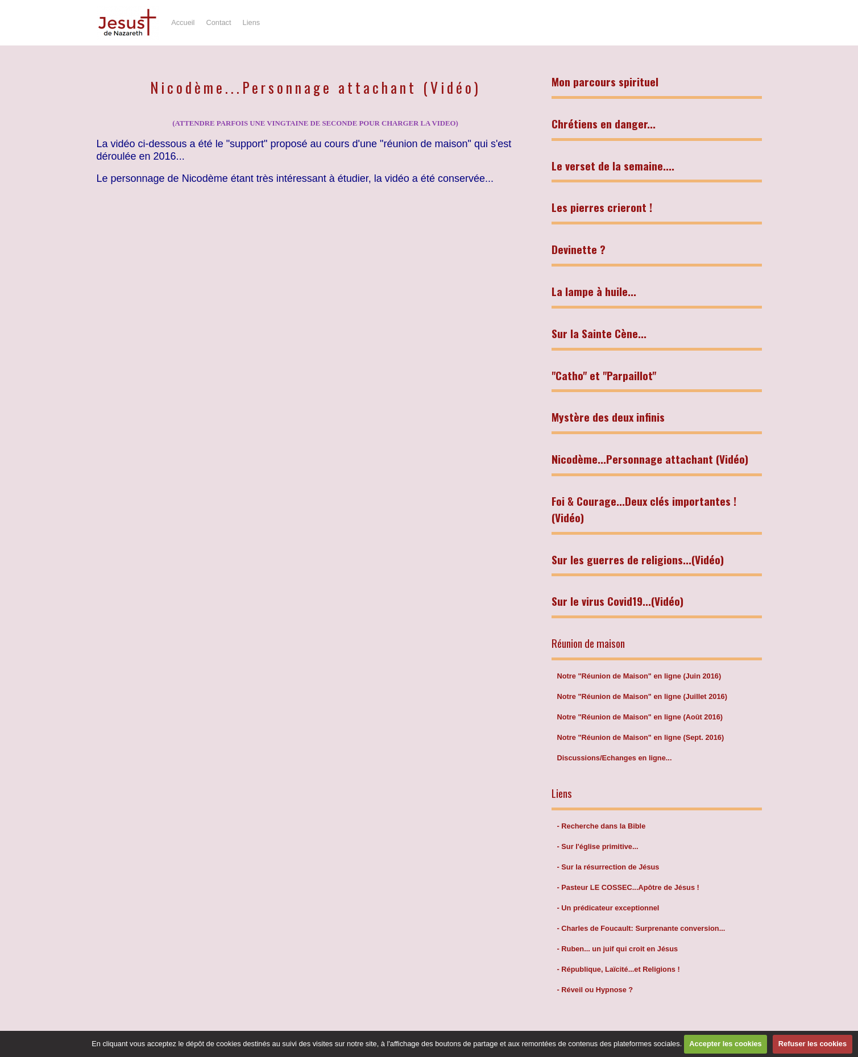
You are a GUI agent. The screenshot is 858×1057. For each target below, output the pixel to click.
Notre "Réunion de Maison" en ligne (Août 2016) (640, 717)
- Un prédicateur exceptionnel (608, 908)
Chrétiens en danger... (604, 123)
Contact (218, 22)
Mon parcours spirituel (605, 81)
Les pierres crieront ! (602, 207)
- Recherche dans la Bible (601, 826)
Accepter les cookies (725, 1043)
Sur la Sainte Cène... (599, 333)
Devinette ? (579, 249)
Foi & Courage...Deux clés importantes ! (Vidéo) (644, 509)
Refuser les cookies (812, 1043)
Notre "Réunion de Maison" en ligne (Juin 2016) (639, 676)
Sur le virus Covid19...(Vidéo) (617, 601)
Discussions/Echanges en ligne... (614, 758)
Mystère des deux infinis (608, 417)
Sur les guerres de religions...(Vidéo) (638, 559)
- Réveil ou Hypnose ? (595, 989)
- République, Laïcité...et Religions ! (618, 969)
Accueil (182, 22)
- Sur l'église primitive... (598, 846)
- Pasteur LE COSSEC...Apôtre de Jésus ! (628, 887)
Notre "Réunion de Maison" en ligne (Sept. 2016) (640, 737)
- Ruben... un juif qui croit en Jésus (617, 948)
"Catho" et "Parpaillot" (604, 375)
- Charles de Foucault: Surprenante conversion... (641, 928)
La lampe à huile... (594, 291)
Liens (251, 22)
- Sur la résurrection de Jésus (608, 867)
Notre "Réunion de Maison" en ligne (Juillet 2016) (642, 696)
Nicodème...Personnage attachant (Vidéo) (650, 459)
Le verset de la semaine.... (613, 165)
